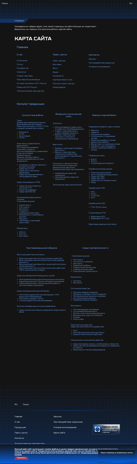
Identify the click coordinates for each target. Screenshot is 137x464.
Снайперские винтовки (30, 214)
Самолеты (58, 124)
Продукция (20, 425)
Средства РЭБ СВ (27, 193)
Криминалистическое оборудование (90, 351)
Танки (20, 123)
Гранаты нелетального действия (88, 334)
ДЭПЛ (94, 163)
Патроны (77, 282)
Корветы (95, 135)
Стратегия (22, 73)
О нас (17, 419)
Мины (94, 185)
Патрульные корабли (101, 137)
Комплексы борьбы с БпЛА (32, 301)
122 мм (22, 233)
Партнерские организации (29, 80)
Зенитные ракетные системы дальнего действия (42, 258)
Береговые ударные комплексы (104, 226)
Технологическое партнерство (31, 93)
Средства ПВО (98, 179)
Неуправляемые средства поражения (67, 180)
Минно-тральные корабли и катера (104, 153)
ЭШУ (75, 330)
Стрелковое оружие (26, 203)
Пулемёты (24, 212)
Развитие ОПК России (27, 90)
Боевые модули (24, 158)
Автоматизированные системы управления (38, 309)
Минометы (24, 136)
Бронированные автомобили (31, 126)
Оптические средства (81, 289)
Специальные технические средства (88, 339)
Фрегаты (95, 133)
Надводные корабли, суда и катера (102, 128)
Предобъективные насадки (86, 300)
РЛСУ (94, 196)
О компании (22, 62)
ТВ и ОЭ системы (99, 209)
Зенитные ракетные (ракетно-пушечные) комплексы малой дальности (39, 265)
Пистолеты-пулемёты (83, 263)
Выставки (57, 66)
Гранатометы (25, 206)
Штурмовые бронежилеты (86, 312)
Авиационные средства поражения (64, 171)
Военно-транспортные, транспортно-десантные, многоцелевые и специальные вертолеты (69, 156)
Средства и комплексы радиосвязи (30, 174)
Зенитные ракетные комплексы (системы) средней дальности (39, 261)
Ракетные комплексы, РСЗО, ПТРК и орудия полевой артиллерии (30, 130)
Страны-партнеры (25, 77)
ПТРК (22, 141)
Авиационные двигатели (65, 168)
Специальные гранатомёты (86, 272)
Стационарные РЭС (98, 215)
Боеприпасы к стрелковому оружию (32, 217)
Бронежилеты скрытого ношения (89, 315)
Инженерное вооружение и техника (30, 200)
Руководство (23, 69)
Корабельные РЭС (97, 191)
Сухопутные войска (32, 117)
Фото (55, 70)
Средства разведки (28, 192)
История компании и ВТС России (29, 85)
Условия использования (100, 68)
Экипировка (76, 306)
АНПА (94, 165)
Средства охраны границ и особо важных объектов (93, 344)
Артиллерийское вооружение (105, 178)
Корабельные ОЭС (97, 206)
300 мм (23, 234)
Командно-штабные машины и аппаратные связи (33, 168)
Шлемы (76, 317)
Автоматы (24, 210)
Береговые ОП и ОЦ (100, 220)
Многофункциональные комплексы (90, 332)
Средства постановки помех (104, 183)
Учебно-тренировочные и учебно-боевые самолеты (67, 134)
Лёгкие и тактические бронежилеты (90, 313)
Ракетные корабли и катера (104, 142)
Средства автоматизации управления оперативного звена (37, 313)
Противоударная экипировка (87, 310)
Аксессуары (78, 319)
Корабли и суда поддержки (104, 150)
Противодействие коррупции (103, 64)
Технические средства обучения (68, 187)
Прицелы (23, 220)
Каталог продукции (31, 106)
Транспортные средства (82, 325)
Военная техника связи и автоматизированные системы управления (32, 162)
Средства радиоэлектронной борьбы (34, 294)
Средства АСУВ (26, 171)
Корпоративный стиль (64, 81)
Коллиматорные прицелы (85, 299)
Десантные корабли (100, 144)
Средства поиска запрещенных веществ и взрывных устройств (93, 348)
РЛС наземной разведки (28, 151)
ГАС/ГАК (95, 198)
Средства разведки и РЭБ (29, 184)
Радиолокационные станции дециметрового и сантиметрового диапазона (41, 287)
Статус (20, 65)
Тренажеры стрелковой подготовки (30, 222)
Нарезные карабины (83, 267)
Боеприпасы (23, 229)
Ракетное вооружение (101, 176)
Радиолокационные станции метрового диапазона (38, 284)
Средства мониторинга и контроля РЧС (31, 189)
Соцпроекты (59, 77)
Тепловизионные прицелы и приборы (91, 297)
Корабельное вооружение (101, 172)
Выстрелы (24, 236)
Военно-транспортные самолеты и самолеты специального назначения (67, 138)
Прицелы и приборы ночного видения (91, 295)
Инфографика (59, 89)
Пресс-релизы (59, 63)
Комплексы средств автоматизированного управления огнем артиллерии (32, 154)
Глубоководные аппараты (103, 166)
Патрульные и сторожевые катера (104, 139)
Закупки (93, 61)
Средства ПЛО (98, 181)
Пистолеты (24, 208)
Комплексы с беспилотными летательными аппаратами (66, 166)
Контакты (19, 435)
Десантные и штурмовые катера (103, 147)
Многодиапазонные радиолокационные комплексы (38, 280)
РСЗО (22, 138)
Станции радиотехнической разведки (37, 303)
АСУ (93, 200)
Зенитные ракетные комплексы (32, 255)
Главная (22, 48)
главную (33, 30)
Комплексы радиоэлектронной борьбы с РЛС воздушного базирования (41, 299)
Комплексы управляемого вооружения (29, 148)
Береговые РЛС (98, 219)
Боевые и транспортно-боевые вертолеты (66, 151)
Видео (56, 74)
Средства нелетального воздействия (88, 326)
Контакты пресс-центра (64, 85)
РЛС (93, 194)
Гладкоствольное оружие (85, 269)
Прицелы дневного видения (86, 293)
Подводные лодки (97, 159)
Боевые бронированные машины (32, 125)
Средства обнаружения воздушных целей (37, 275)
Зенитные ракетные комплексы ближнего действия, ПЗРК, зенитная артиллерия (39, 269)
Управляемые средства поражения (66, 177)
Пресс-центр (21, 430)
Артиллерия (25, 139)
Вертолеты (58, 146)
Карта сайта (59, 430)
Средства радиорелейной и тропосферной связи (32, 178)
